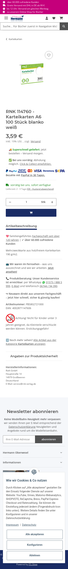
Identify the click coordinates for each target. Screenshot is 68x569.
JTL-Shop (33, 564)
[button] (46, 18)
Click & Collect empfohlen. (35, 164)
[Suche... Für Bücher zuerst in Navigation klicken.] (30, 26)
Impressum (12, 524)
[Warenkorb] (61, 18)
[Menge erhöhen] (52, 202)
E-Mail (15, 286)
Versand (36, 141)
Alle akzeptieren (35, 534)
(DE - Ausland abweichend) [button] (40, 189)
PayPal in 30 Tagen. (33, 175)
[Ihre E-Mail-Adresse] (19, 439)
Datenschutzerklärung (22, 426)
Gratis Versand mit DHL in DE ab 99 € (26, 5)
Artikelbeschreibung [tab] (21, 226)
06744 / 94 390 (48, 286)
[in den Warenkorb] (31, 213)
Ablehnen (34, 555)
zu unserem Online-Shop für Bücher (25, 11)
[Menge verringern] (10, 202)
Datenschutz (29, 524)
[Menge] (26, 202)
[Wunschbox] (53, 18)
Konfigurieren (34, 544)
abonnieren (49, 439)
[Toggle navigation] (6, 16)
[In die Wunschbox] (49, 55)
